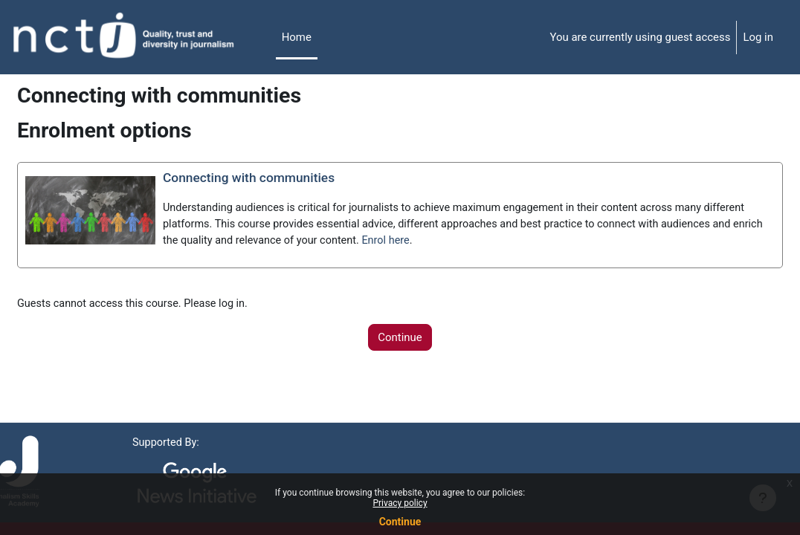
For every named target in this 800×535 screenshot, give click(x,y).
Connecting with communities (287, 178)
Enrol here (603, 242)
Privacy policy (399, 503)
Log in (758, 37)
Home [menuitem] (297, 37)
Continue (400, 522)
